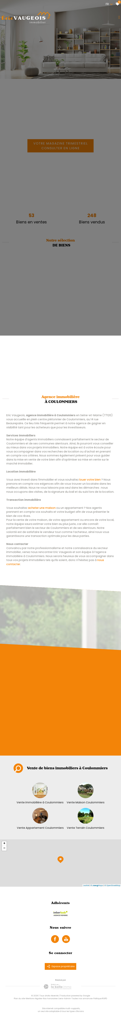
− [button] (4, 848)
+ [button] (4, 843)
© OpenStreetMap (112, 885)
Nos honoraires (50, 998)
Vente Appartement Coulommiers (40, 828)
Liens (60, 998)
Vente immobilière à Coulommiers (40, 802)
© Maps (97, 885)
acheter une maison (42, 508)
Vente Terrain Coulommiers (85, 828)
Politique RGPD (100, 998)
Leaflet (86, 885)
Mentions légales (34, 998)
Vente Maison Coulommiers (85, 802)
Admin (67, 998)
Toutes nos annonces (82, 998)
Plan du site (19, 998)
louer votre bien (90, 480)
